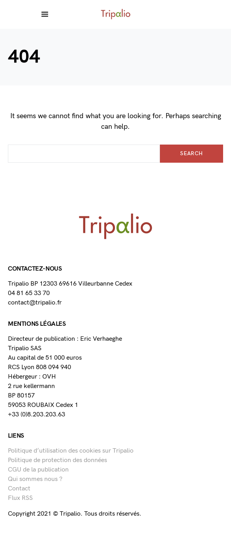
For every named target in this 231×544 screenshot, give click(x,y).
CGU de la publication (38, 469)
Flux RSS (20, 498)
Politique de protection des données (57, 460)
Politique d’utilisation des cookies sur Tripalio (70, 451)
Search (191, 153)
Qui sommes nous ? (35, 479)
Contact (19, 488)
